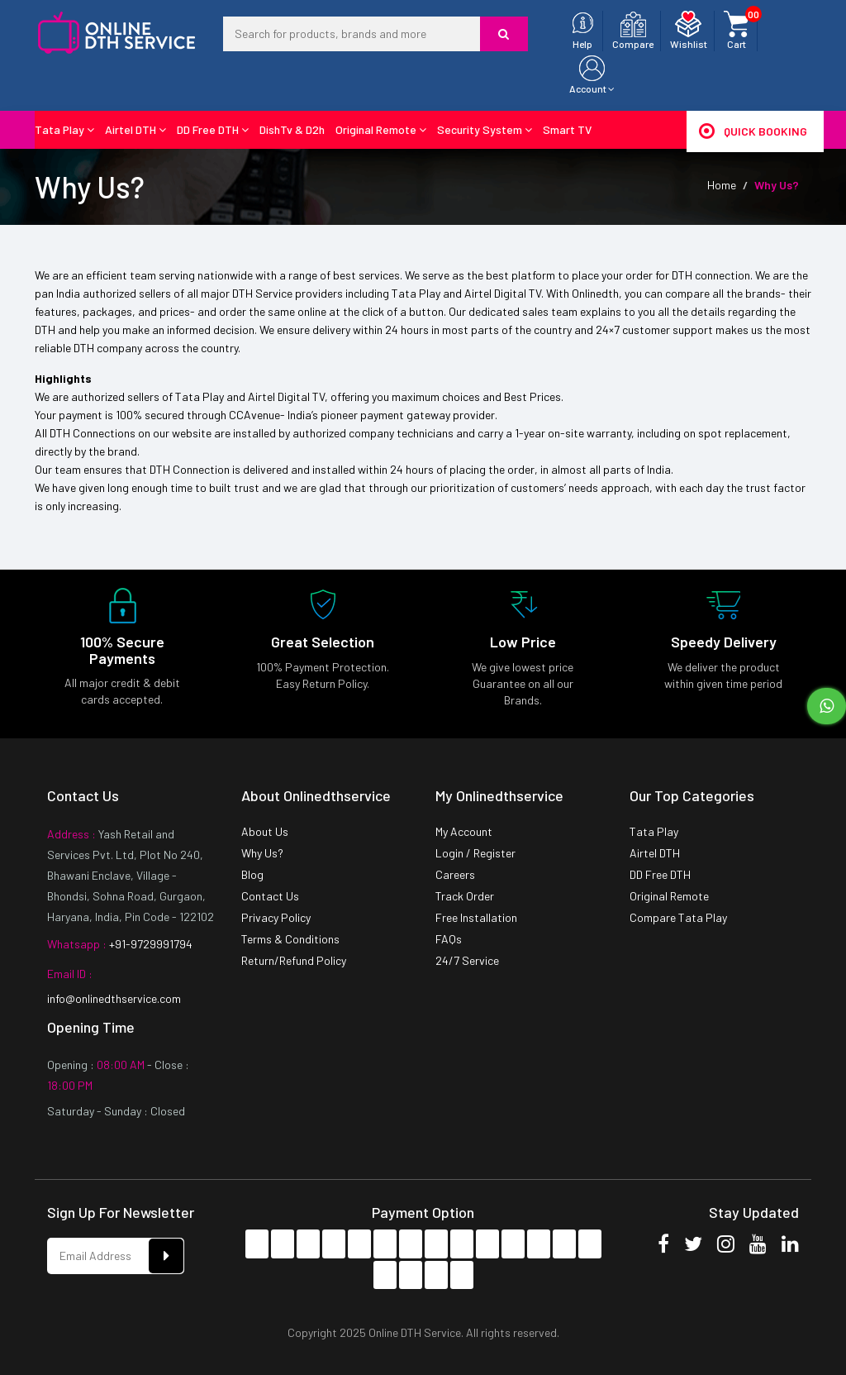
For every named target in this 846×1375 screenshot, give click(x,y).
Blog (252, 874)
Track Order (464, 896)
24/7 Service (467, 960)
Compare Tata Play (678, 917)
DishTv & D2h (292, 129)
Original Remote (380, 129)
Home (721, 185)
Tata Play (64, 129)
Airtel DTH (135, 129)
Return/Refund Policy (293, 960)
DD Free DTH (213, 129)
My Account (463, 831)
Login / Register (475, 853)
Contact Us (270, 896)
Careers (455, 874)
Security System (484, 129)
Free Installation (476, 917)
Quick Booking (753, 131)
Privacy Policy (276, 917)
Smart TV (567, 129)
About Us (264, 831)
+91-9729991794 (149, 944)
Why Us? (262, 853)
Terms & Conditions (290, 939)
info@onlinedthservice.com (114, 998)
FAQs (448, 939)
